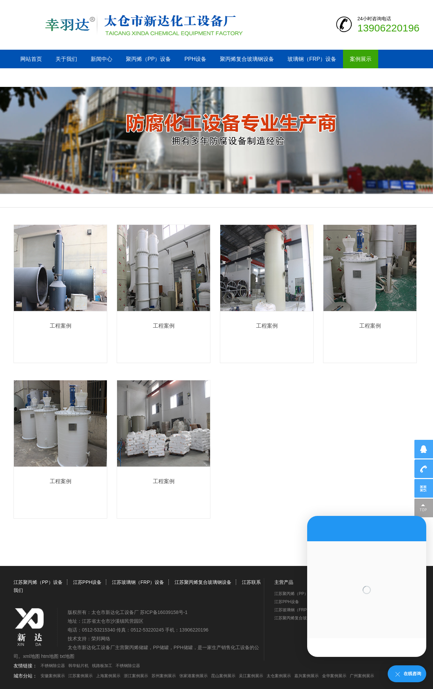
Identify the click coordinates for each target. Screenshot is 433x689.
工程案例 (60, 326)
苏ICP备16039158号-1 (163, 612)
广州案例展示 (362, 675)
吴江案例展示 (251, 675)
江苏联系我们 (36, 77)
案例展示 (360, 59)
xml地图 (31, 656)
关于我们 (66, 59)
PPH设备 (195, 59)
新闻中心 (101, 59)
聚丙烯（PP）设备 (148, 59)
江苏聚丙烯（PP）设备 (38, 582)
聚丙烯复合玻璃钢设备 (247, 59)
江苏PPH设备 (87, 582)
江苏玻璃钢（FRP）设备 (138, 582)
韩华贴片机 (78, 665)
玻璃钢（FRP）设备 (312, 59)
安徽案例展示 (53, 675)
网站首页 (31, 59)
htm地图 (50, 656)
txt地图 (67, 656)
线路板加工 (102, 665)
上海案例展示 (108, 675)
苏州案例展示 (164, 675)
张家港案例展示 (193, 675)
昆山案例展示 (223, 675)
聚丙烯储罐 (136, 647)
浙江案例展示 (136, 675)
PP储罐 (161, 647)
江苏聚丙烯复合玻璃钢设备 (203, 582)
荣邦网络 (100, 638)
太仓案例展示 (279, 675)
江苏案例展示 (80, 675)
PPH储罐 (183, 647)
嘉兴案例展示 (306, 675)
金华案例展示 (334, 675)
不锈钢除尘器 (53, 665)
